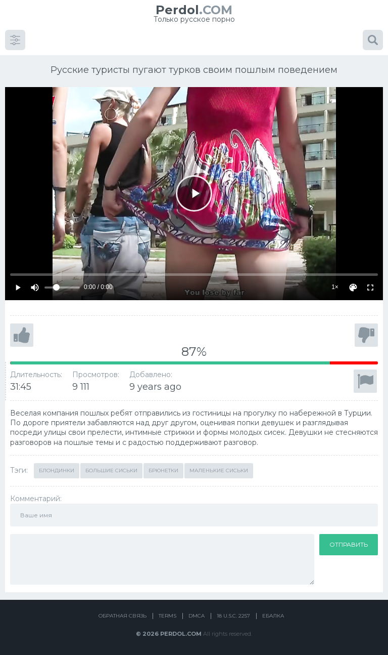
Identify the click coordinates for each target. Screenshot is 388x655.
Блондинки (56, 470)
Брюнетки (163, 470)
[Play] (194, 193)
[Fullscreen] (370, 287)
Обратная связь (123, 615)
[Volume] (62, 287)
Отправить (348, 544)
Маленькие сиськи (218, 470)
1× (334, 287)
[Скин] (353, 287)
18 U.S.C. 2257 (233, 615)
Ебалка (273, 615)
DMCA (196, 615)
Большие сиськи (111, 470)
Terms (167, 615)
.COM (194, 10)
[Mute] (34, 287)
